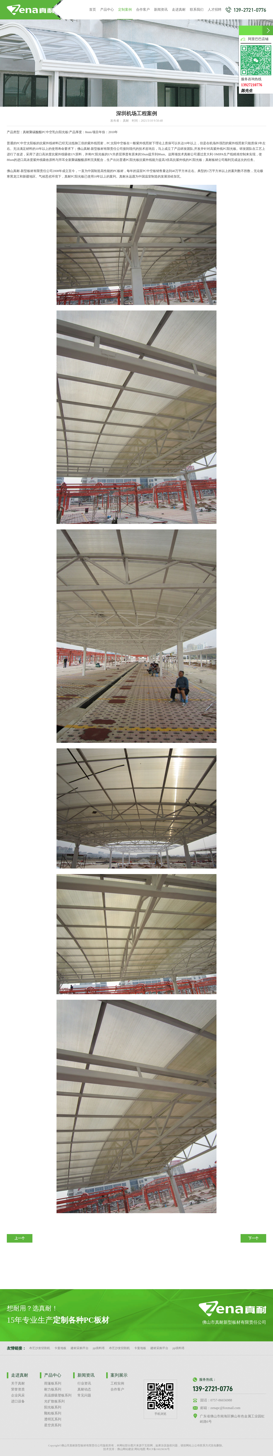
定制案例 (125, 13)
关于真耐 (18, 1383)
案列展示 (119, 1375)
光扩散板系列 (54, 1401)
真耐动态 (84, 1389)
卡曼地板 (60, 1348)
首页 (92, 9)
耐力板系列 (52, 1389)
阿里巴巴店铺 (258, 39)
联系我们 (196, 9)
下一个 (253, 1238)
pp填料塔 (99, 1348)
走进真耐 (179, 9)
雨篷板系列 (52, 1383)
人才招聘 (214, 9)
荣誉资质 (18, 1389)
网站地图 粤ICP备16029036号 (152, 1449)
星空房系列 (52, 1425)
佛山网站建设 (125, 1449)
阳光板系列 (52, 1407)
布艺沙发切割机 (39, 1348)
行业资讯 (84, 1383)
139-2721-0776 (246, 10)
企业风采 (18, 1395)
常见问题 (84, 1395)
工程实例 (117, 1383)
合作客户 (143, 9)
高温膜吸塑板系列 (57, 1395)
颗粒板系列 (52, 1413)
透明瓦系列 (52, 1419)
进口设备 (18, 1401)
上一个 (20, 1238)
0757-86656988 (221, 1400)
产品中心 (107, 9)
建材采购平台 (80, 1348)
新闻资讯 (161, 9)
